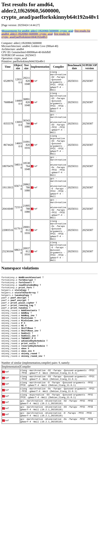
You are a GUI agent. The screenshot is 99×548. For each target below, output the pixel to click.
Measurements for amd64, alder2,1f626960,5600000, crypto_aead (37, 30)
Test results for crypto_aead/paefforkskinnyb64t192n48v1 (35, 35)
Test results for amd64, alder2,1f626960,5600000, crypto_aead (45, 32)
